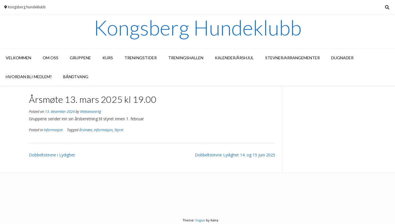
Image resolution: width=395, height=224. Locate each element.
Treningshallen (185, 57)
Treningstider (140, 57)
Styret (118, 129)
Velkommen (18, 57)
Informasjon (53, 129)
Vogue (200, 220)
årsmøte (85, 129)
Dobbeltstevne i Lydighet (52, 155)
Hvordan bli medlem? (29, 76)
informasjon (103, 129)
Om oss (50, 57)
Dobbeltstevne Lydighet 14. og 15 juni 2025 (235, 155)
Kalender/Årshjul (234, 57)
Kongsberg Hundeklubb (197, 27)
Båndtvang (75, 76)
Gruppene (80, 57)
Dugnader (342, 57)
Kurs (107, 57)
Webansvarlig (90, 111)
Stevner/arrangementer (292, 57)
